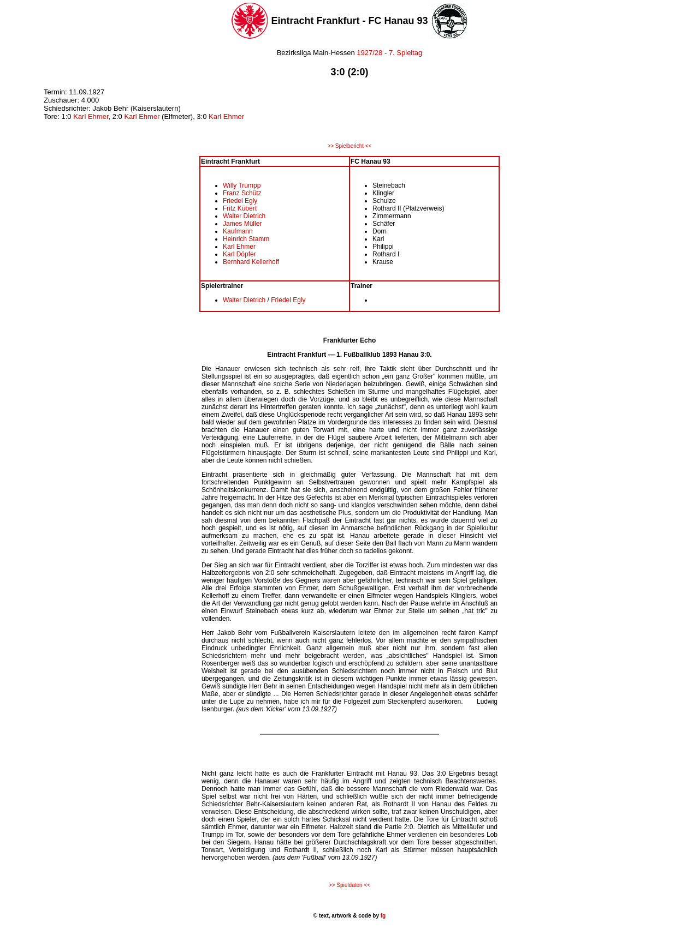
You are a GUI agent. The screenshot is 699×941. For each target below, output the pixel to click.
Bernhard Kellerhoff (251, 262)
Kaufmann (238, 231)
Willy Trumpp (241, 185)
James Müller (242, 223)
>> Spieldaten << (349, 885)
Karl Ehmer (90, 116)
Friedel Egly (240, 201)
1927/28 (369, 53)
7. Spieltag (405, 53)
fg (382, 916)
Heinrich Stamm (246, 239)
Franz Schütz (242, 193)
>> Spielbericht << (349, 146)
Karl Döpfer (239, 254)
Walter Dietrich (244, 216)
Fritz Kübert (240, 208)
